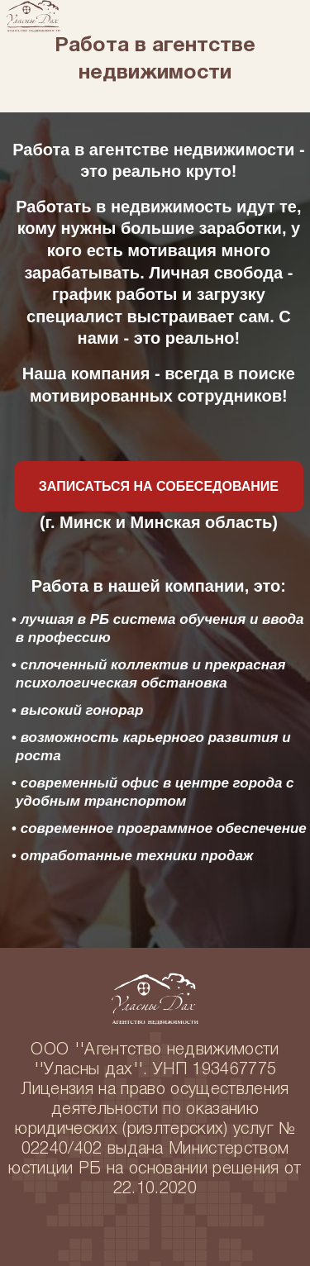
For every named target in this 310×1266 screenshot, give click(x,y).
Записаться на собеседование (159, 486)
